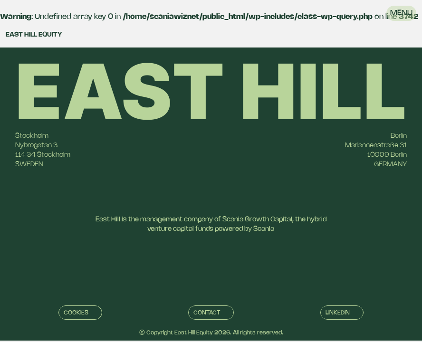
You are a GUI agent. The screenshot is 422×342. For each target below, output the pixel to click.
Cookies (76, 312)
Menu (401, 13)
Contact (206, 312)
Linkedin (338, 312)
